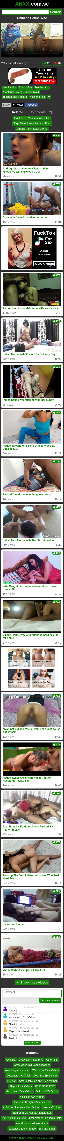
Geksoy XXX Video (47, 1091)
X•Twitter (18, 104)
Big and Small (47, 1128)
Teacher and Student (15, 96)
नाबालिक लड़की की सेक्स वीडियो (32, 1123)
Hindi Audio (9, 87)
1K (57, 63)
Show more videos (32, 982)
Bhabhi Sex (25, 87)
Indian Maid (32, 92)
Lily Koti (11, 1080)
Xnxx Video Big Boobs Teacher (32, 1065)
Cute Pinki (52, 1059)
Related (17, 112)
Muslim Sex (42, 87)
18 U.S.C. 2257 (46, 1137)
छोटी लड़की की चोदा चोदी (14, 1118)
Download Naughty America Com (32, 1102)
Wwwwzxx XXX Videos (45, 1070)
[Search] (25, 12)
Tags (22, 1137)
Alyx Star (11, 1059)
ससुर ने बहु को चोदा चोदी (17, 1070)
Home (12, 1137)
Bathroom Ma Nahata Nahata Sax (31, 1112)
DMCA (31, 1137)
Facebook (31, 104)
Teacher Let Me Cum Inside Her (32, 118)
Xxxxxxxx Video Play (31, 1059)
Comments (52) (40, 112)
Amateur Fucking (12, 92)
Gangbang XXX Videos (19, 1091)
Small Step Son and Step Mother (38, 1080)
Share (6, 104)
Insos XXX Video (51, 1107)
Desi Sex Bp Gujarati (45, 1075)
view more (32, 1042)
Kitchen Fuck (37, 96)
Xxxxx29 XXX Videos (32, 1096)
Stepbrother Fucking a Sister (45, 1118)
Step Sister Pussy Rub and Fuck (32, 123)
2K (47, 63)
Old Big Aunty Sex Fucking (32, 128)
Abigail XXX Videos (20, 1086)
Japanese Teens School (22, 1128)
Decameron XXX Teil (18, 1075)
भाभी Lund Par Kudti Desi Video (21, 1107)
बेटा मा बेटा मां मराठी (45, 1086)
